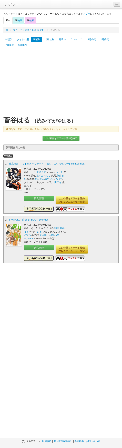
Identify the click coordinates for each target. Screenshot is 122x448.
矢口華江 (44, 235)
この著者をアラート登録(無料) (61, 138)
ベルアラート (12, 4)
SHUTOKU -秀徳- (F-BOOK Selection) (29, 219)
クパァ (58, 179)
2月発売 (9, 45)
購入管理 (39, 198)
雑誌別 (9, 39)
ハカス (59, 172)
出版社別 (49, 39)
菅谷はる (49, 179)
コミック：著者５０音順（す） (29, 30)
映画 (18, 20)
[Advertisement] (32, 83)
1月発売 (104, 39)
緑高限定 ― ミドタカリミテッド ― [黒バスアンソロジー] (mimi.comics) (47, 163)
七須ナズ (41, 172)
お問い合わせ (93, 441)
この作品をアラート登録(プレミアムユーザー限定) (71, 200)
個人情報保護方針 (63, 441)
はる (39, 231)
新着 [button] (62, 39)
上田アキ (57, 182)
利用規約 (47, 441)
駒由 (59, 175)
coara (30, 238)
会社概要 (79, 441)
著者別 (36, 39)
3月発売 (22, 45)
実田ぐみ (39, 179)
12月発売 (91, 39)
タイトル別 (23, 39)
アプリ (86, 13)
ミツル (27, 235)
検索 (30, 20)
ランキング (76, 39)
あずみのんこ (43, 175)
